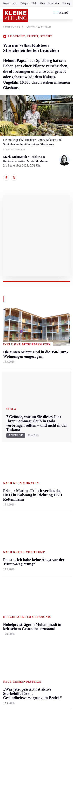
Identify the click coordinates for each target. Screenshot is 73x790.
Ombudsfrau (55, 439)
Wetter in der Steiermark (56, 518)
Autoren (30, 519)
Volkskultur (55, 535)
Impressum (10, 677)
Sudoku (30, 542)
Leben (52, 417)
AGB (24, 677)
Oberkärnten (33, 447)
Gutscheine (54, 3)
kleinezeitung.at (24, 712)
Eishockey (9, 557)
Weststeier (9, 496)
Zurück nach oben (36, 406)
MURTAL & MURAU (39, 27)
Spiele (29, 534)
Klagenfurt (32, 424)
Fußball (8, 527)
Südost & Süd (11, 481)
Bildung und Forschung (55, 576)
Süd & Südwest (13, 473)
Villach (29, 469)
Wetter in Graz (57, 528)
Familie (52, 476)
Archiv (29, 527)
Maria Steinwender (16, 156)
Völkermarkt (33, 476)
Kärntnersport (11, 519)
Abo (15, 3)
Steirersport (10, 512)
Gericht (52, 593)
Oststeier (8, 466)
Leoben (7, 443)
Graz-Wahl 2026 (58, 586)
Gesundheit (55, 424)
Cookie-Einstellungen (17, 698)
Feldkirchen (32, 432)
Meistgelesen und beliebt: (20, 609)
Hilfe (28, 512)
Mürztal (8, 458)
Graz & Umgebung (10, 434)
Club (34, 3)
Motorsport (10, 542)
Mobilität (53, 432)
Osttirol (30, 454)
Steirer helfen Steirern (56, 545)
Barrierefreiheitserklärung (21, 688)
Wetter (6, 3)
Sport (7, 505)
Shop (42, 3)
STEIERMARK (13, 27)
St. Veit (29, 461)
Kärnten (31, 417)
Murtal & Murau (13, 451)
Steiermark (10, 417)
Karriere (53, 469)
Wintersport (10, 549)
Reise (51, 447)
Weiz (6, 488)
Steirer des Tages (58, 566)
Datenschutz (39, 677)
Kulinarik (54, 461)
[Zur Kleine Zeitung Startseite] (15, 15)
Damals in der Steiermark (56, 557)
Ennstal (7, 424)
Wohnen (53, 454)
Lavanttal (31, 439)
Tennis (7, 534)
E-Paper (24, 3)
